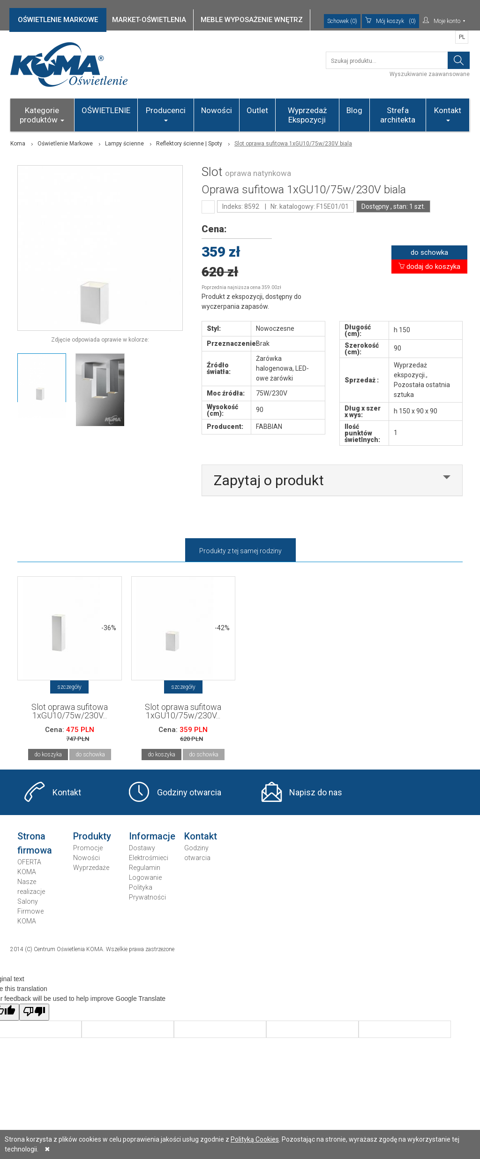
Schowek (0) (342, 21)
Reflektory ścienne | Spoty (189, 143)
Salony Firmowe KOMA (30, 911)
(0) (390, 21)
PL (462, 37)
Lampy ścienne (124, 143)
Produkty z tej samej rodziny (240, 551)
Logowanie (145, 877)
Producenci (166, 114)
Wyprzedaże (91, 867)
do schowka (429, 252)
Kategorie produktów (42, 115)
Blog (354, 110)
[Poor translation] (34, 1012)
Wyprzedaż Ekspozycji (307, 115)
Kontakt (447, 114)
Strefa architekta (397, 115)
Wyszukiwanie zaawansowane (430, 74)
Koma (17, 143)
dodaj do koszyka (429, 266)
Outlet (257, 110)
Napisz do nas (315, 792)
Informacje (152, 836)
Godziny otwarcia (189, 792)
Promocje (88, 848)
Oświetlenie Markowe (65, 143)
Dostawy (142, 848)
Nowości (216, 110)
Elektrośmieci (148, 858)
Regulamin (144, 867)
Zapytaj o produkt (269, 480)
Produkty (92, 836)
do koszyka (48, 754)
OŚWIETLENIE (106, 110)
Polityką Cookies (255, 1139)
